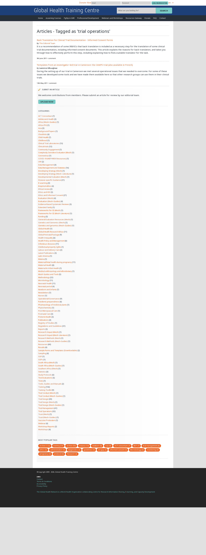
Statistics (42, 371)
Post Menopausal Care (47, 310)
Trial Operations (45, 411)
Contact (162, 18)
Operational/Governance (49, 298)
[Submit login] (160, 3)
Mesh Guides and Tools (48, 274)
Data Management (46, 164)
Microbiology (43, 280)
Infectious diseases (46, 244)
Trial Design (43, 399)
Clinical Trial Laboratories (48, 143)
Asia (40, 128)
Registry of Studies (46, 323)
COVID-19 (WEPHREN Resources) (52, 158)
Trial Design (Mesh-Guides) (50, 405)
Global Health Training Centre (66, 11)
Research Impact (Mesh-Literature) (53, 335)
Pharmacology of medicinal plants (52, 304)
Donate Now (85, 2)
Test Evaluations (45, 377)
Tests (40, 381)
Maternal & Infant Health (48, 268)
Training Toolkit (45, 390)
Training (41, 387)
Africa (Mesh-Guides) (47, 122)
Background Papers (46, 131)
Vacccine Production (46, 420)
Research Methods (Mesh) (49, 338)
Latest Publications (46, 253)
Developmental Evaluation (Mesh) (52, 177)
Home (40, 18)
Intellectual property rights (49, 247)
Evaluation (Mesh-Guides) (49, 201)
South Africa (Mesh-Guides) (50, 365)
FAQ (155, 18)
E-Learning (42, 183)
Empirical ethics (44, 186)
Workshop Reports (46, 426)
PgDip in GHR (69, 18)
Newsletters (43, 292)
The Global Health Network (55, 3)
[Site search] (136, 11)
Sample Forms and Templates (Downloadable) (57, 350)
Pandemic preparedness (48, 301)
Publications (43, 320)
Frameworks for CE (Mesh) (49, 210)
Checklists (42, 134)
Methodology (44, 277)
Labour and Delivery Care (49, 250)
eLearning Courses (53, 18)
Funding (41, 216)
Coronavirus (43, 155)
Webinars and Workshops (112, 18)
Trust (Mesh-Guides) (47, 417)
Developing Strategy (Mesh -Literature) (54, 174)
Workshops (43, 429)
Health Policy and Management (51, 240)
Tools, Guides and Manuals (49, 383)
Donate (147, 18)
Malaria (41, 259)
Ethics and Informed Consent (50, 195)
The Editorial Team (47, 43)
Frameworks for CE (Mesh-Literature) (53, 213)
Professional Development (88, 18)
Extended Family (45, 207)
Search (164, 10)
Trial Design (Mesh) (46, 402)
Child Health (43, 137)
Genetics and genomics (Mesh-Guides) (55, 225)
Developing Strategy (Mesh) (50, 171)
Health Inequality (45, 237)
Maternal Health (45, 265)
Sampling (42, 353)
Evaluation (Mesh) (45, 198)
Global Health (44, 228)
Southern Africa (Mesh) (48, 368)
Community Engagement (48, 149)
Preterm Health (44, 317)
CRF (39, 161)
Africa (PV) (42, 125)
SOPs (40, 359)
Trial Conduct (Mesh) (47, 393)
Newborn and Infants (47, 289)
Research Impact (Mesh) (48, 332)
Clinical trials (43, 146)
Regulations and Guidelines (50, 326)
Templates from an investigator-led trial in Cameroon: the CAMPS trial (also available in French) (85, 64)
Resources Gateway (134, 18)
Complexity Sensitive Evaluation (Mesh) (55, 152)
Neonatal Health (45, 283)
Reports (41, 329)
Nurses (41, 295)
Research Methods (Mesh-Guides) (53, 341)
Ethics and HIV (44, 192)
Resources (42, 344)
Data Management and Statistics (51, 167)
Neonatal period (45, 286)
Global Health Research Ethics (50, 231)
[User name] (106, 3)
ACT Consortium (45, 116)
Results (41, 347)
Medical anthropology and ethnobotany (55, 271)
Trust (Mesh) (43, 414)
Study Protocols (45, 374)
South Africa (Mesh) (46, 362)
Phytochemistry (45, 307)
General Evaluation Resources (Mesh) (54, 219)
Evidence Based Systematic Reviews (53, 204)
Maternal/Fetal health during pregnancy (55, 262)
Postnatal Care (44, 314)
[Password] (136, 3)
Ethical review (44, 189)
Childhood (42, 140)
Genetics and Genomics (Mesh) (51, 222)
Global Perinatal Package (48, 234)
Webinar (41, 423)
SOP (40, 356)
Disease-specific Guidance (49, 180)
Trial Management (46, 408)
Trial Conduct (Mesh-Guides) (50, 396)
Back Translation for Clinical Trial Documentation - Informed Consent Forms (75, 40)
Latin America (43, 256)
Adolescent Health (46, 119)
